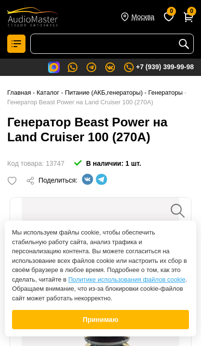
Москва (142, 16)
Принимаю (100, 319)
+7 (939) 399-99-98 (158, 67)
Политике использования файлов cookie (127, 279)
